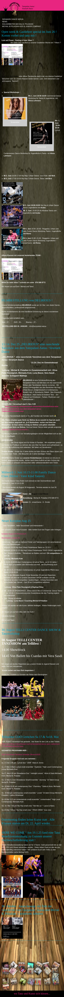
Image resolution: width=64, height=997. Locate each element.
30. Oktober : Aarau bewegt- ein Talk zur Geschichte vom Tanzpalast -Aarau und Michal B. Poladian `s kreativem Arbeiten (30, 909)
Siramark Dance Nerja (12, 19)
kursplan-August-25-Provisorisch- (15, 534)
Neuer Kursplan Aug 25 (16, 520)
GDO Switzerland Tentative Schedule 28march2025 (21, 754)
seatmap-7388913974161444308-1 (15, 430)
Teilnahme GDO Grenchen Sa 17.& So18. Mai (30, 736)
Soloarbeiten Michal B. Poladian (17, 24)
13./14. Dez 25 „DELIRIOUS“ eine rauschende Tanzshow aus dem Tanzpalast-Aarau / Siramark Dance (31, 347)
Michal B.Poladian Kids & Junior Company (21, 26)
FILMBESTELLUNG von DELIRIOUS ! (27, 300)
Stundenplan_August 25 (11, 538)
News (4, 22)
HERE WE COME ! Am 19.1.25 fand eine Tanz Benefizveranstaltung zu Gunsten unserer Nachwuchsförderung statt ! (31, 836)
